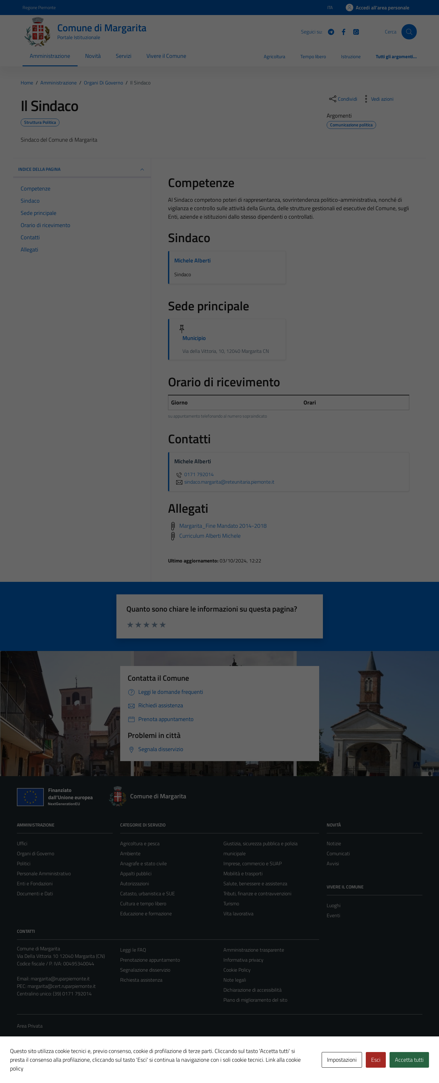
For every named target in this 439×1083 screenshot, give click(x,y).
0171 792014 (194, 474)
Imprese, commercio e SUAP (252, 863)
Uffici (22, 843)
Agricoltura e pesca (140, 843)
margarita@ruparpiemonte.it (60, 978)
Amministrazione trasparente (253, 949)
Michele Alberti (192, 260)
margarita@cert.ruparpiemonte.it (62, 986)
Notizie (334, 843)
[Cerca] (408, 31)
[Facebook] (341, 31)
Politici (23, 863)
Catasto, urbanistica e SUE (147, 893)
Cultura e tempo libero (143, 903)
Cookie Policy (237, 970)
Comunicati (338, 853)
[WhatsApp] (353, 31)
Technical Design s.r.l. (59, 1065)
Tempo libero (313, 56)
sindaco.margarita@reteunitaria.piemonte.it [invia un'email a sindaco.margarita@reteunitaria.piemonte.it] (224, 482)
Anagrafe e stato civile (143, 863)
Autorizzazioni (134, 883)
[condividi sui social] (343, 99)
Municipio (194, 338)
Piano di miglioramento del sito (255, 1000)
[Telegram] (328, 31)
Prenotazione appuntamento (150, 960)
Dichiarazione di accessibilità (252, 990)
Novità (93, 56)
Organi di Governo (35, 853)
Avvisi (333, 863)
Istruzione (351, 56)
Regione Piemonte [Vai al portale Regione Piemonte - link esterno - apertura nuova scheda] (39, 7)
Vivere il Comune (166, 56)
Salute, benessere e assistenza (255, 883)
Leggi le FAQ (133, 949)
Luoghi (333, 905)
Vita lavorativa (238, 913)
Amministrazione (50, 56)
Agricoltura (274, 56)
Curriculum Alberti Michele (210, 535)
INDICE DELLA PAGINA (82, 169)
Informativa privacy (243, 960)
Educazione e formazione (146, 913)
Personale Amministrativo (44, 873)
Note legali (234, 980)
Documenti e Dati (35, 893)
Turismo (231, 903)
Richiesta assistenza (141, 980)
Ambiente (130, 853)
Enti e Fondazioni (35, 883)
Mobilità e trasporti (243, 873)
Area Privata (30, 1026)
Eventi (333, 915)
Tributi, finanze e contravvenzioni (257, 893)
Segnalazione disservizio (145, 970)
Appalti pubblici (135, 873)
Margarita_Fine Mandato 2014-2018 (223, 525)
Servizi (123, 56)
